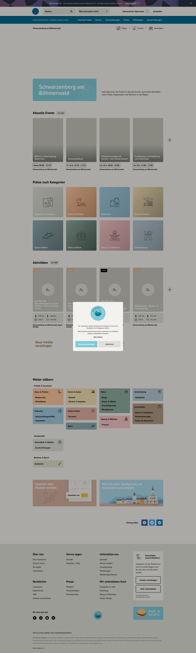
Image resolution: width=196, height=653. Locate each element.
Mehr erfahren (98, 337)
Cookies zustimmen (86, 344)
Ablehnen (110, 344)
